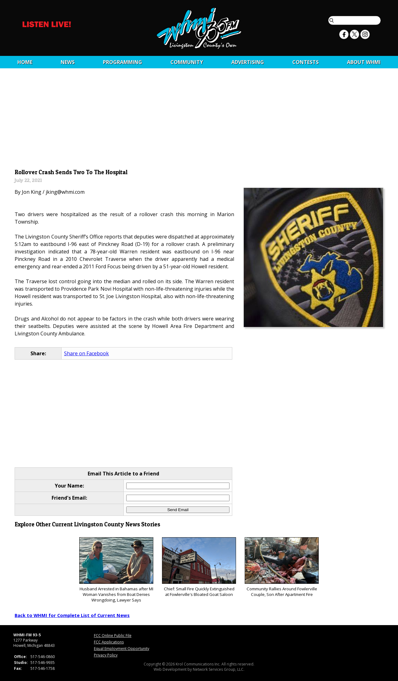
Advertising (247, 62)
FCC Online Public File (113, 635)
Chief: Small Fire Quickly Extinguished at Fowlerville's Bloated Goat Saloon (199, 567)
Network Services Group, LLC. (218, 669)
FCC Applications (109, 642)
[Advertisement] (199, 120)
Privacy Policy (106, 655)
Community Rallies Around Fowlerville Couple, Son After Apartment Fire (281, 567)
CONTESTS (305, 62)
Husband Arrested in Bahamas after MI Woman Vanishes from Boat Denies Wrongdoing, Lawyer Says (116, 570)
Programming (122, 62)
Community (186, 62)
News (68, 62)
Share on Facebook (86, 353)
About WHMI (364, 62)
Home (24, 62)
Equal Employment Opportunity (121, 648)
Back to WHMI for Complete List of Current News (72, 615)
